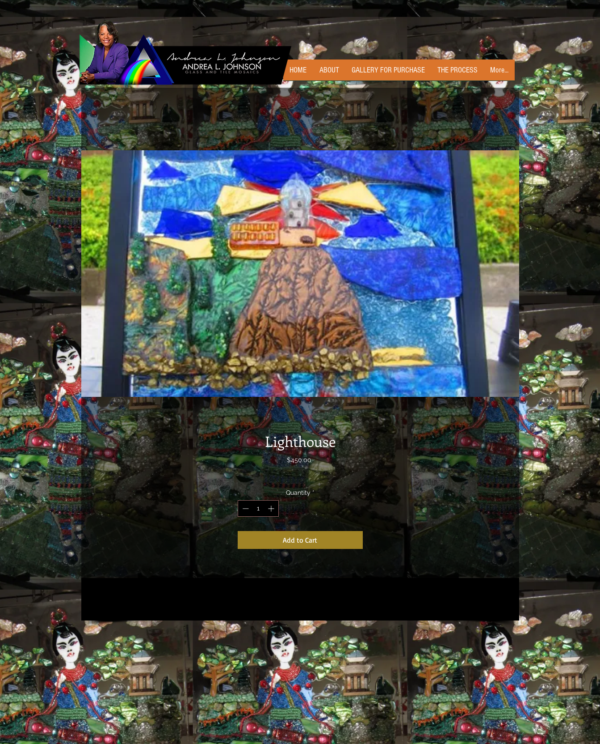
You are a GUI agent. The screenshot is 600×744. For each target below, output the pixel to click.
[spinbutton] (258, 508)
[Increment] (271, 508)
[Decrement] (244, 508)
